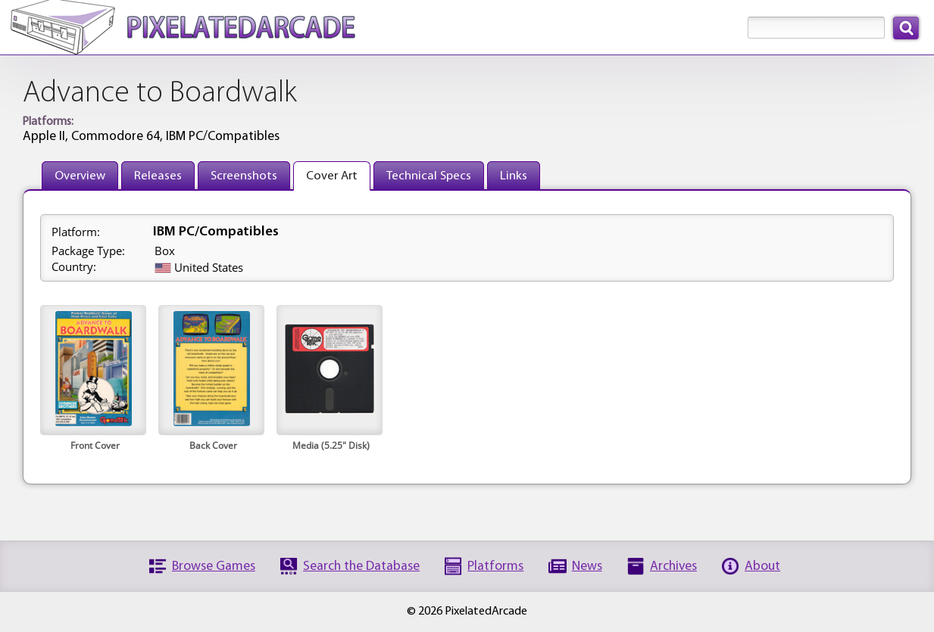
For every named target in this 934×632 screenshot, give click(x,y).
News (587, 566)
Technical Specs (428, 176)
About (762, 566)
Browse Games (213, 566)
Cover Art (332, 176)
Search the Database (361, 566)
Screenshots (244, 176)
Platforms (495, 566)
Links (513, 176)
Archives (673, 566)
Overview (80, 176)
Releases (158, 176)
